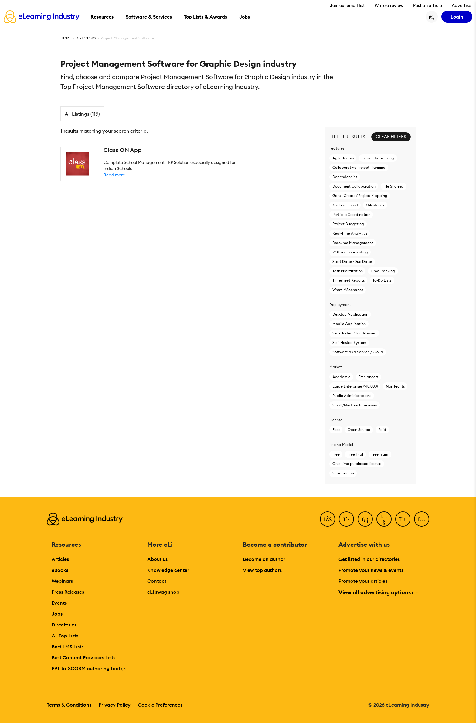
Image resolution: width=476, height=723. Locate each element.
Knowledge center (168, 570)
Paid (382, 429)
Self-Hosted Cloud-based (354, 333)
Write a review (389, 5)
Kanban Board (345, 205)
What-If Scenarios (347, 289)
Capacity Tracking (378, 158)
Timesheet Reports (348, 280)
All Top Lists (65, 636)
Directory (86, 38)
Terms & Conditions (69, 705)
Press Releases (68, 592)
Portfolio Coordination (351, 214)
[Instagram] (421, 519)
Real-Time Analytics (349, 233)
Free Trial (355, 454)
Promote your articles (362, 581)
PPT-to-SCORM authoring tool (89, 668)
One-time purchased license (356, 463)
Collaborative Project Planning (359, 167)
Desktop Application (350, 314)
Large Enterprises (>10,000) (355, 386)
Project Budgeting (348, 224)
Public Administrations (351, 395)
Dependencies (344, 177)
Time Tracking (383, 271)
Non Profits (395, 386)
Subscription (343, 473)
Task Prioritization (347, 271)
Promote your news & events (370, 570)
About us (157, 559)
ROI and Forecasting (350, 252)
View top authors (262, 570)
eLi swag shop (163, 592)
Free (336, 429)
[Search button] (432, 17)
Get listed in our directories (369, 559)
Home (66, 38)
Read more (114, 175)
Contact (156, 581)
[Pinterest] (402, 519)
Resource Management (352, 242)
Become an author (264, 559)
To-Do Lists (381, 280)
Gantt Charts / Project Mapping (359, 195)
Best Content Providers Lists (83, 657)
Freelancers (368, 377)
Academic (341, 377)
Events (59, 603)
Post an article (427, 5)
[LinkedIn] (365, 519)
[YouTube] (384, 519)
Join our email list (347, 5)
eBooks (60, 570)
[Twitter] (346, 519)
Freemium (379, 454)
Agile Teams (343, 158)
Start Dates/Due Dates (352, 261)
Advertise (461, 5)
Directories (64, 625)
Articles (60, 559)
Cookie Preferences (160, 705)
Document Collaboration (354, 186)
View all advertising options (377, 592)
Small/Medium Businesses (354, 405)
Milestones (375, 205)
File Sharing (393, 186)
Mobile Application (349, 323)
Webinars (62, 581)
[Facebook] (327, 519)
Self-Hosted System (349, 342)
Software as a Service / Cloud (357, 352)
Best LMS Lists (67, 646)
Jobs (57, 614)
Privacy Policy (115, 705)
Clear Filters (391, 136)
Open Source (359, 429)
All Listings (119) (82, 114)
